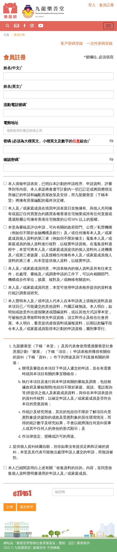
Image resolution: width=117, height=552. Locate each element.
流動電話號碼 (14, 105)
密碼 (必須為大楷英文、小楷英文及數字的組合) (46, 141)
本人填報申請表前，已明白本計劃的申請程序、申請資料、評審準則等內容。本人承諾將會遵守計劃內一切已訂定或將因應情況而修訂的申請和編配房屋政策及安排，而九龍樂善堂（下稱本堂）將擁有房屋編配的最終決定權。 (57, 192)
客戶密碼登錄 (72, 43)
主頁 (6, 34)
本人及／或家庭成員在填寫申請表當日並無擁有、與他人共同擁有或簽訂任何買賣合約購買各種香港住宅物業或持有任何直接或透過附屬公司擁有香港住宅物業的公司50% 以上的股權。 (57, 213)
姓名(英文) (12, 86)
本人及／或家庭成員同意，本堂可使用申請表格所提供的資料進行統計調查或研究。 (57, 290)
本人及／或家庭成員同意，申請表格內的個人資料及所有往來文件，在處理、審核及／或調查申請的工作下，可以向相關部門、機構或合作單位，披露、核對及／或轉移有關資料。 (57, 274)
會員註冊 (106, 5)
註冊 (9, 507)
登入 (92, 5)
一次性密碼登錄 (100, 43)
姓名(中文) (12, 68)
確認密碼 (10, 160)
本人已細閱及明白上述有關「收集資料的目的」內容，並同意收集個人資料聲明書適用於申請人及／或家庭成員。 (57, 470)
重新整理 (26, 507)
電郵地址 (10, 123)
